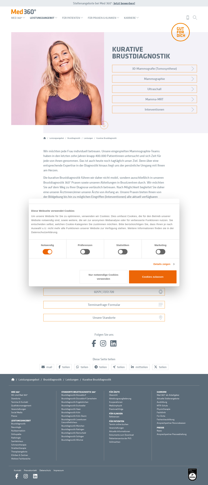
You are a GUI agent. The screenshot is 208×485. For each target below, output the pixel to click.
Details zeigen (161, 264)
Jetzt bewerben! (124, 3)
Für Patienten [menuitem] (72, 18)
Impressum (59, 470)
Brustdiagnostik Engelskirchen (74, 402)
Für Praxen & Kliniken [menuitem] (103, 18)
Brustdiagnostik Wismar (72, 440)
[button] (47, 367)
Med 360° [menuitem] (18, 18)
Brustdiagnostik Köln (70, 412)
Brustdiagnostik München (72, 426)
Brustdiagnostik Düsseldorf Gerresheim (79, 398)
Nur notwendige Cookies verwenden (103, 276)
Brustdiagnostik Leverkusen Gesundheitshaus (73, 421)
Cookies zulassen (152, 276)
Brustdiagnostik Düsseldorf (73, 395)
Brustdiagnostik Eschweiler (73, 405)
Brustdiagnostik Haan (71, 409)
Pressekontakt (30, 470)
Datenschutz (45, 470)
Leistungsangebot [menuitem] (43, 18)
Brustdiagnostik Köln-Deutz (74, 416)
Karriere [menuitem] (131, 18)
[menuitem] (188, 17)
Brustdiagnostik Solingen (72, 436)
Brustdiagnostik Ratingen (72, 429)
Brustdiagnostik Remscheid (73, 433)
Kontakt (17, 470)
